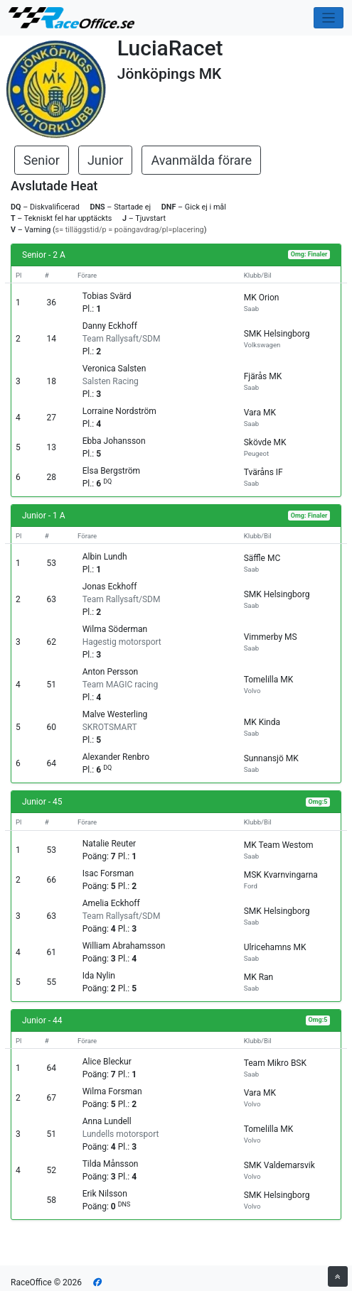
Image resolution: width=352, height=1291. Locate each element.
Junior (105, 160)
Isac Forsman (108, 873)
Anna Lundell (107, 1121)
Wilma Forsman (112, 1091)
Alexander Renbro (115, 757)
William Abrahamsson (124, 946)
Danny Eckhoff (109, 326)
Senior (41, 160)
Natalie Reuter (109, 844)
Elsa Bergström (111, 471)
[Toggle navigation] (329, 18)
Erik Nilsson (104, 1194)
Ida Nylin (98, 976)
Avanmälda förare (201, 160)
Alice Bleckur (107, 1062)
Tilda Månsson (110, 1164)
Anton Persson (110, 672)
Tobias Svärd (107, 296)
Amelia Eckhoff (111, 903)
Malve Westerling (115, 714)
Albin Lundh (104, 557)
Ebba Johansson (114, 441)
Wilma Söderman (114, 629)
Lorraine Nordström (119, 411)
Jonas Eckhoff (109, 587)
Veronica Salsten (114, 369)
